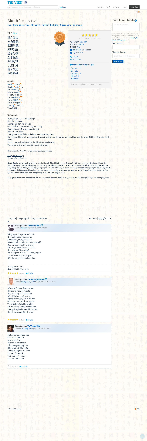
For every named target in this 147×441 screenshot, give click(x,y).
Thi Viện (14, 2)
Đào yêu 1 (75, 133)
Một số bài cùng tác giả (82, 127)
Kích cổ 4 (75, 138)
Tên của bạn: (117, 73)
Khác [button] (125, 7)
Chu (78, 109)
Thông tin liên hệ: (119, 82)
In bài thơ (77, 122)
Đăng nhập (134, 7)
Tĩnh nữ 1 (75, 141)
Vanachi (81, 147)
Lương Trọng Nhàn (37, 309)
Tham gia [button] (116, 7)
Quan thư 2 (76, 136)
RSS (137, 439)
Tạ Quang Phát (35, 255)
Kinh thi (81, 107)
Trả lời (75, 119)
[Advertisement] (73, 27)
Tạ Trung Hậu (33, 356)
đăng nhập (121, 70)
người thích (76, 114)
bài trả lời (75, 112)
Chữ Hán (83, 104)
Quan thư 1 (76, 130)
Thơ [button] (108, 7)
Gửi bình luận (118, 92)
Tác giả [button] (100, 7)
